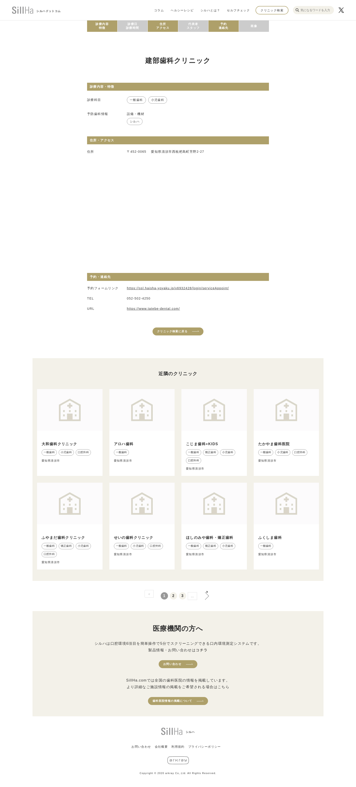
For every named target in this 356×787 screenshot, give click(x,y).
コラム (159, 10)
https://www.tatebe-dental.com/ (153, 308)
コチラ (202, 650)
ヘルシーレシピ (182, 10)
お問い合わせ (172, 664)
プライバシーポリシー (204, 746)
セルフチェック (238, 10)
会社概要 (161, 746)
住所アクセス (162, 26)
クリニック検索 (272, 10)
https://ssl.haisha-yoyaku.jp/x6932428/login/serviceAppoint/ (178, 288)
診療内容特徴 (102, 26)
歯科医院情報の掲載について (172, 700)
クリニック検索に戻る (172, 331)
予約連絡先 (223, 26)
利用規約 (178, 746)
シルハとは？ (210, 10)
